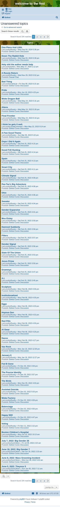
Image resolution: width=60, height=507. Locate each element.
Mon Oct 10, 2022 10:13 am (29, 434)
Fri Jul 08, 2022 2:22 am (31, 443)
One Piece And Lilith (12, 47)
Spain (4, 158)
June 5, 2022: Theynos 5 (14, 466)
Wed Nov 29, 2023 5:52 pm (28, 75)
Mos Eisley (7, 218)
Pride (4, 90)
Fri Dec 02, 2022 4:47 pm (28, 417)
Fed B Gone (7, 364)
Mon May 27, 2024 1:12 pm (27, 67)
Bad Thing (7, 81)
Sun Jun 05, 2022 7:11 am (32, 469)
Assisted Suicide (10, 389)
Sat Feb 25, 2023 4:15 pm (28, 144)
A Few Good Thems (11, 133)
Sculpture (6, 287)
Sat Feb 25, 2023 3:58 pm (28, 229)
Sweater (6, 201)
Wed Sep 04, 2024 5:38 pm (28, 50)
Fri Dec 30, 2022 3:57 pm (28, 374)
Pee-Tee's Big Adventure (14, 184)
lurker (13, 67)
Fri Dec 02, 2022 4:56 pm (28, 409)
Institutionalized (10, 295)
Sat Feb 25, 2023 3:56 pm (28, 246)
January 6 (7, 355)
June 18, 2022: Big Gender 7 (16, 449)
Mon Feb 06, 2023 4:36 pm (28, 289)
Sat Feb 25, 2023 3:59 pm (28, 221)
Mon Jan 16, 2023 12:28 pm (29, 349)
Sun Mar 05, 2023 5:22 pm (28, 135)
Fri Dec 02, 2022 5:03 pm (28, 392)
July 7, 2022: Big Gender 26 (15, 441)
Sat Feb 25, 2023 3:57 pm (28, 238)
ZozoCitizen (15, 443)
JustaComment (16, 126)
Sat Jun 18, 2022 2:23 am (32, 451)
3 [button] (40, 36)
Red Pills (6, 321)
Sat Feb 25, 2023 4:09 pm (28, 178)
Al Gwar (6, 329)
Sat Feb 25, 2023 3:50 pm (28, 263)
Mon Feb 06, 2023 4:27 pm (28, 340)
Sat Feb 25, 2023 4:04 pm (28, 203)
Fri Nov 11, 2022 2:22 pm (28, 426)
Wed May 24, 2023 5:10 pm (29, 118)
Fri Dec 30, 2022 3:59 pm (28, 366)
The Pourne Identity (11, 372)
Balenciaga (7, 406)
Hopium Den (8, 312)
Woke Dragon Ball (11, 98)
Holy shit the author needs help (17, 64)
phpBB (21, 499)
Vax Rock (6, 346)
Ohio (4, 193)
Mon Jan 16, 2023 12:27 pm (29, 357)
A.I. (3, 278)
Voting (5, 423)
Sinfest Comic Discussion (19, 51)
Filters (5, 235)
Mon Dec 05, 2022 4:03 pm (28, 383)
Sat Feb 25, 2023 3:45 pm (28, 280)
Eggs (4, 304)
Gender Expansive (11, 210)
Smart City (7, 167)
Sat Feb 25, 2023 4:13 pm (28, 161)
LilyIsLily (14, 84)
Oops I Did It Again (11, 141)
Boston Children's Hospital (15, 432)
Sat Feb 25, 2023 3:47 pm (28, 272)
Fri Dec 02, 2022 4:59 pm (28, 400)
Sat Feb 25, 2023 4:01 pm (28, 212)
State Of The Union (11, 252)
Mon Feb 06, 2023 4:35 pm (28, 298)
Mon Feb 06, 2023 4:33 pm (28, 306)
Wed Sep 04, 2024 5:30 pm (28, 58)
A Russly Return (10, 73)
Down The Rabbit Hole (13, 56)
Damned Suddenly (11, 227)
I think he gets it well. (12, 124)
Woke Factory (8, 398)
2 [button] (37, 36)
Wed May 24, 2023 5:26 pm (29, 109)
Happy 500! (7, 415)
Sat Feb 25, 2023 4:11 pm (28, 169)
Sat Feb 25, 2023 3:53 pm (28, 255)
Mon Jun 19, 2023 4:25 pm (28, 92)
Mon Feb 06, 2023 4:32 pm (28, 315)
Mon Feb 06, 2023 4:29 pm (28, 332)
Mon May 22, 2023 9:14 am (35, 126)
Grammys (6, 270)
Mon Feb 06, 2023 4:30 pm (28, 323)
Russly (13, 50)
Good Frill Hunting (11, 150)
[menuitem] (8, 9)
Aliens (5, 107)
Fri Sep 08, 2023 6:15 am (29, 84)
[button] (48, 37)
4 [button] (44, 36)
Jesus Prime (8, 261)
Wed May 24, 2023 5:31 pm (29, 101)
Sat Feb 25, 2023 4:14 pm (28, 152)
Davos (5, 338)
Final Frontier (8, 116)
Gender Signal (9, 244)
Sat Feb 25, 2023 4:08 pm (28, 186)
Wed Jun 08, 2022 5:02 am (32, 460)
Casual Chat (14, 77)
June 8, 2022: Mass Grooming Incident (21, 458)
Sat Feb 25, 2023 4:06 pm (28, 195)
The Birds (6, 381)
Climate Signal (9, 175)
